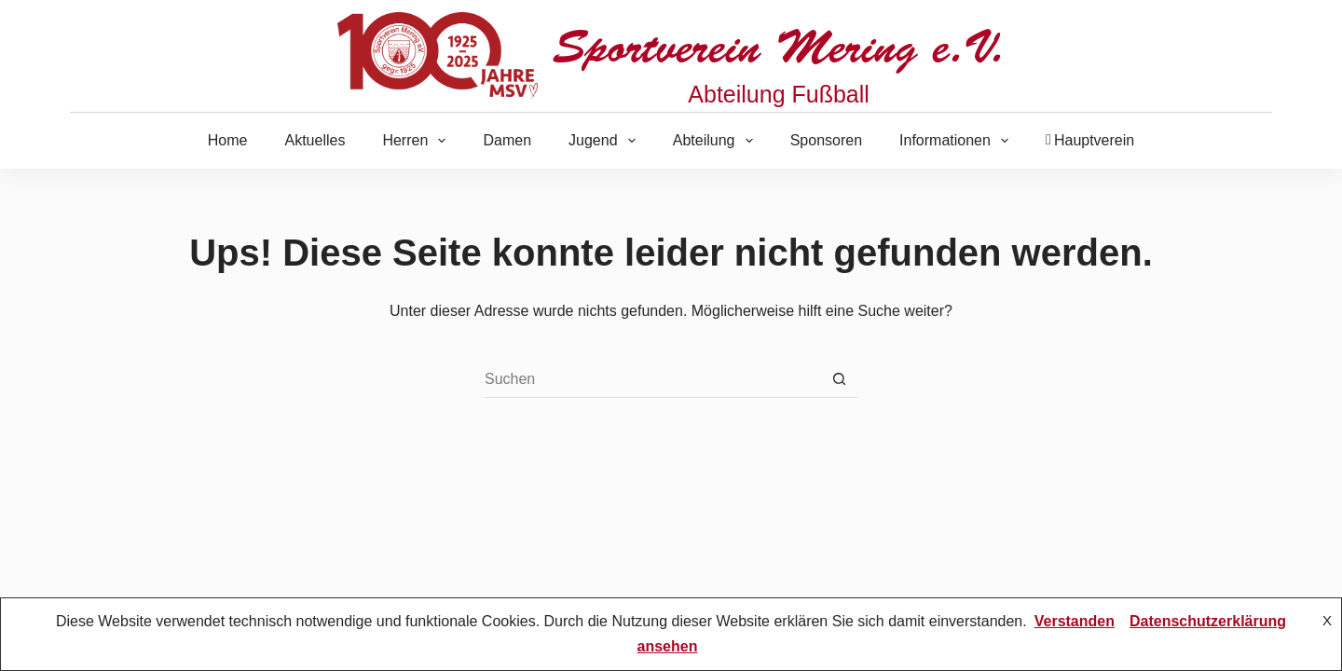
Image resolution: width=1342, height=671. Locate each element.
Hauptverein (1090, 140)
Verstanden (1074, 621)
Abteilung (716, 141)
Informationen (957, 141)
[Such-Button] (838, 379)
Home (228, 140)
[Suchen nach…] (652, 379)
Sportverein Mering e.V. (779, 48)
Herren (417, 141)
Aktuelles (314, 140)
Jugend (605, 141)
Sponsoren (826, 140)
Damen (507, 140)
